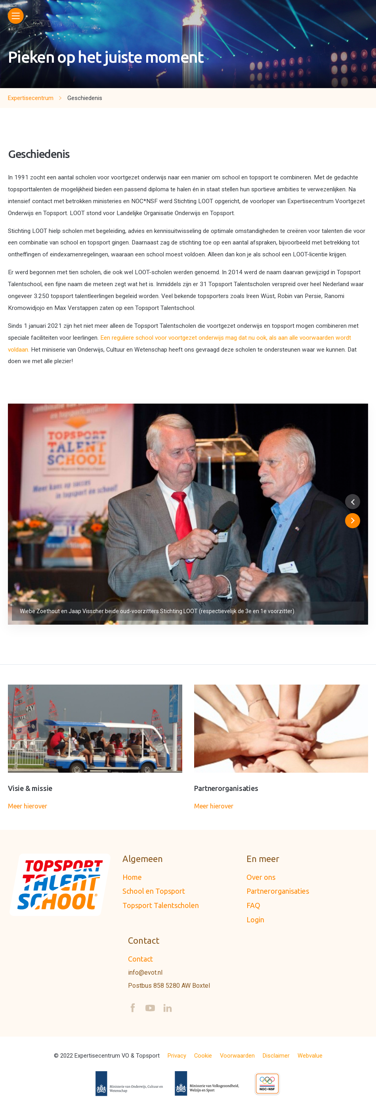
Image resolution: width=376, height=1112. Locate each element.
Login (255, 919)
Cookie (203, 1055)
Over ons (260, 877)
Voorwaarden (237, 1055)
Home (132, 877)
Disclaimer (276, 1055)
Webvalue (310, 1055)
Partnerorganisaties (277, 891)
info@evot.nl (145, 972)
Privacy (177, 1055)
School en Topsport (153, 891)
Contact (140, 959)
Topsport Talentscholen (160, 905)
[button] (352, 501)
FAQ (253, 905)
